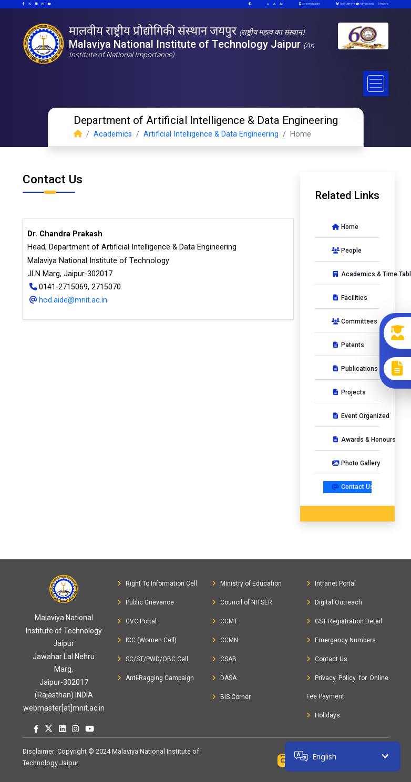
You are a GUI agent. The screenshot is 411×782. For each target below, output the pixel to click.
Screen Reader (309, 3)
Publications (352, 368)
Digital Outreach (334, 602)
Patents (348, 345)
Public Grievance (145, 602)
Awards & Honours (352, 439)
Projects (349, 392)
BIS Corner (231, 697)
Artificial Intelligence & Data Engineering (211, 134)
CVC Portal (137, 621)
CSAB (224, 659)
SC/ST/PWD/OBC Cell (152, 659)
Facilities (349, 297)
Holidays (323, 715)
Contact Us (352, 487)
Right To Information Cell (157, 583)
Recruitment (345, 3)
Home (345, 227)
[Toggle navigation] (375, 83)
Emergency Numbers (341, 640)
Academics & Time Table (352, 274)
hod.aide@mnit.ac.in (67, 300)
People (347, 250)
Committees (352, 321)
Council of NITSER (242, 602)
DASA (224, 678)
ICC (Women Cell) (147, 640)
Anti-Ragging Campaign (155, 678)
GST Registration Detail (344, 621)
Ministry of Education (247, 583)
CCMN (225, 640)
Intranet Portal (331, 583)
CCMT (225, 621)
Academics (113, 134)
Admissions (364, 3)
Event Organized (352, 416)
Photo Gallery (352, 463)
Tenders (382, 3)
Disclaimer (38, 751)
